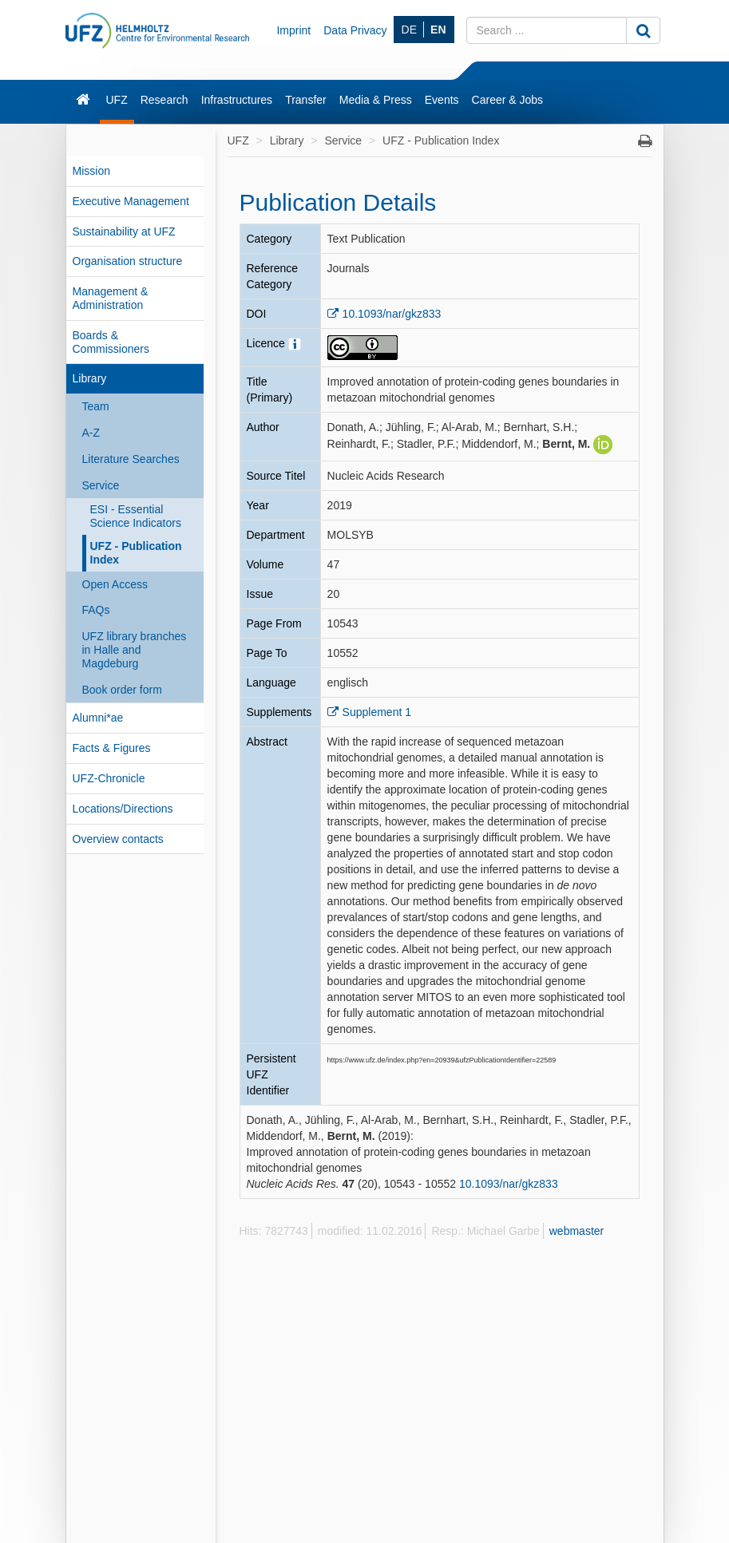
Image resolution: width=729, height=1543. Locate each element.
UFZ (117, 99)
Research (164, 99)
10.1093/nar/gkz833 (392, 313)
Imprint (293, 30)
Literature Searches (131, 459)
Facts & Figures (112, 748)
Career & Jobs (507, 99)
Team (95, 406)
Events (442, 99)
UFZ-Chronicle (109, 778)
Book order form (122, 689)
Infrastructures (236, 99)
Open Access (115, 584)
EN (438, 29)
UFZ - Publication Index (136, 553)
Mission (91, 170)
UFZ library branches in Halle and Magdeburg (134, 650)
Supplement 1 (377, 712)
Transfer (306, 99)
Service (101, 485)
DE (409, 29)
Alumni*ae (98, 717)
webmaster (576, 1231)
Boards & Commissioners (111, 342)
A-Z (91, 432)
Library (90, 378)
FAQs (96, 609)
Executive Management (131, 201)
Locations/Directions (123, 808)
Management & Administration (111, 298)
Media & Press (375, 99)
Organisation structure (128, 261)
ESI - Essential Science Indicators (135, 516)
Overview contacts (118, 839)
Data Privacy (354, 30)
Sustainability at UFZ (124, 231)
